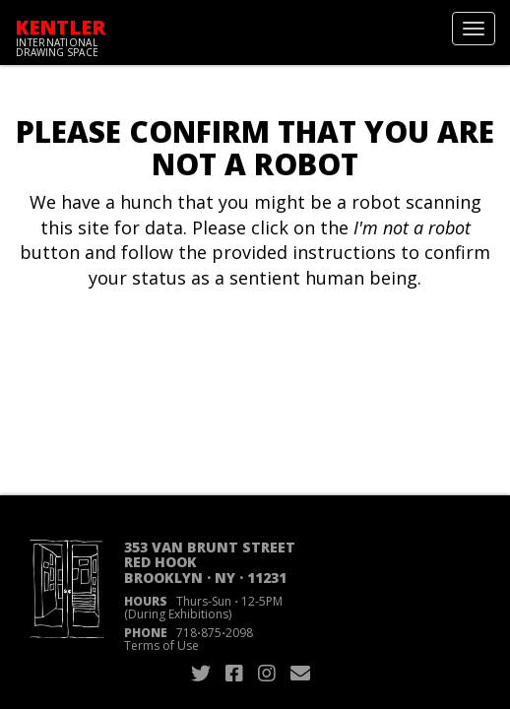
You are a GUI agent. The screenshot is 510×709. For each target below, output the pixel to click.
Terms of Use (161, 645)
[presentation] (179, 353)
